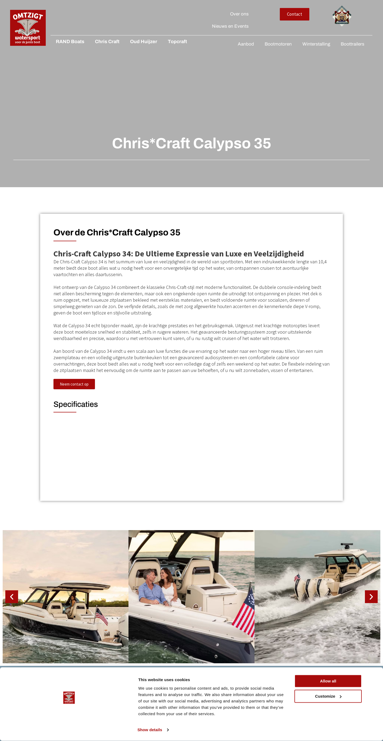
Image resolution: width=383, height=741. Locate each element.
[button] (11, 586)
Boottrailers (352, 44)
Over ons (289, 14)
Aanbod (246, 44)
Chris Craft (98, 41)
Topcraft (168, 41)
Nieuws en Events (280, 26)
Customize (339, 711)
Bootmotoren (278, 44)
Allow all (339, 696)
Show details (82, 730)
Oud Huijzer (135, 41)
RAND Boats (61, 41)
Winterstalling (316, 44)
